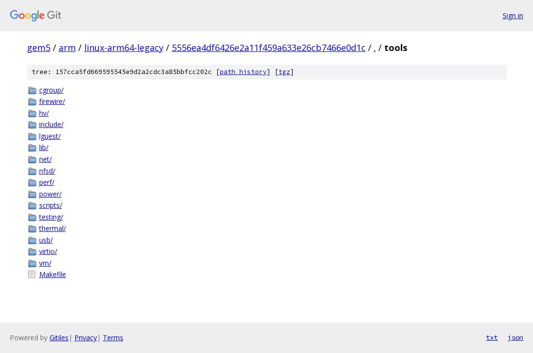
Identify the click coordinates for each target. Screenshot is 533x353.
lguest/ (50, 136)
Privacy (85, 337)
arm (67, 47)
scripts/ (50, 205)
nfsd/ (47, 171)
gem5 (38, 47)
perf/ (46, 182)
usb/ (46, 240)
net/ (45, 159)
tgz (284, 72)
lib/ (43, 147)
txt (492, 337)
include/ (51, 124)
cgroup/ (51, 90)
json (515, 337)
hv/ (44, 113)
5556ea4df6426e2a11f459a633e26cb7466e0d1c (269, 47)
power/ (50, 194)
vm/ (45, 263)
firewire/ (52, 101)
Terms (113, 337)
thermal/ (52, 228)
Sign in (513, 15)
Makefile (52, 274)
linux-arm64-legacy (123, 47)
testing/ (51, 217)
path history (243, 72)
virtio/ (48, 251)
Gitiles (59, 337)
